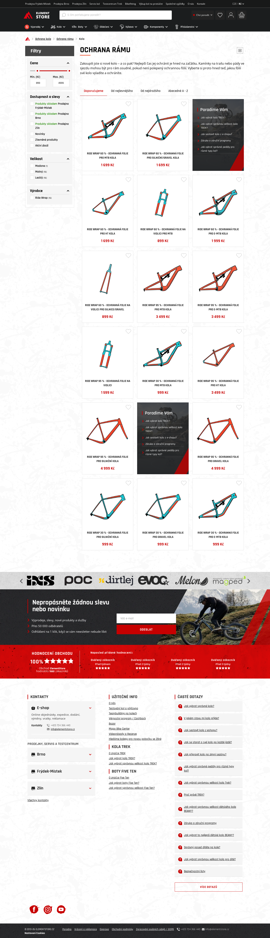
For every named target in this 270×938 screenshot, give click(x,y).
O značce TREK (117, 752)
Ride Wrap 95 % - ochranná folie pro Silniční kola (107, 457)
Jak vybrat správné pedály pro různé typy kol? (217, 148)
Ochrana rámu (65, 38)
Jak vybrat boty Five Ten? (124, 782)
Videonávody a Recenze (123, 733)
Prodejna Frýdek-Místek (38, 3)
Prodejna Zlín (79, 3)
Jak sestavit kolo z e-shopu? (216, 133)
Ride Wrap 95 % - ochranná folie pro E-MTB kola (218, 306)
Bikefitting (130, 3)
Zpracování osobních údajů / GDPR (155, 928)
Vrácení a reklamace (85, 928)
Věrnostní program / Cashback (127, 717)
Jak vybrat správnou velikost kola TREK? (219, 125)
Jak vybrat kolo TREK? (213, 116)
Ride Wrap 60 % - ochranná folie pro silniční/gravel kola (163, 154)
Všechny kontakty (38, 799)
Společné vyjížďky (175, 3)
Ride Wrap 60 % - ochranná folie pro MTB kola (107, 154)
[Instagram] (48, 908)
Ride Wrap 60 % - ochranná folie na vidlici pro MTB (163, 230)
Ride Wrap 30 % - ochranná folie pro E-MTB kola (218, 533)
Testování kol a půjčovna (123, 707)
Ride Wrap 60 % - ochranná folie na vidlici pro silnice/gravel (107, 306)
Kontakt (201, 3)
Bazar (112, 723)
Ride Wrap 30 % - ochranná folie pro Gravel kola (163, 533)
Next (248, 580)
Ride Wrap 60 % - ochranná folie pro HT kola (107, 230)
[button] (37, 27)
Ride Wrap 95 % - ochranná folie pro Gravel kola (218, 457)
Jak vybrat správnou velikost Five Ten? (132, 787)
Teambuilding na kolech (123, 712)
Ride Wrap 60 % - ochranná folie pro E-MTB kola (218, 230)
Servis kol (94, 3)
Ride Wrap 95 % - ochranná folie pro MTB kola (163, 306)
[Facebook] (34, 908)
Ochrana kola (43, 38)
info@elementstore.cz (63, 728)
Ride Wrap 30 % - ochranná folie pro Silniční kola (107, 533)
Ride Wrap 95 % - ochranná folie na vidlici (107, 382)
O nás (191, 3)
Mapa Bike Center (119, 728)
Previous (22, 580)
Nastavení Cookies (35, 932)
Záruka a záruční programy (216, 139)
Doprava (104, 928)
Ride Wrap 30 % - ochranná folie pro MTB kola (163, 382)
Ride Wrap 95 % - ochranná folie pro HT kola (218, 382)
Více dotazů (208, 886)
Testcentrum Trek (112, 3)
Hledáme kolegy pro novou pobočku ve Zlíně (135, 738)
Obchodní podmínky (122, 928)
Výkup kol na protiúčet (151, 3)
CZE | (238, 4)
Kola (81, 38)
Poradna (66, 928)
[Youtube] (61, 908)
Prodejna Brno (61, 3)
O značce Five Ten (119, 777)
